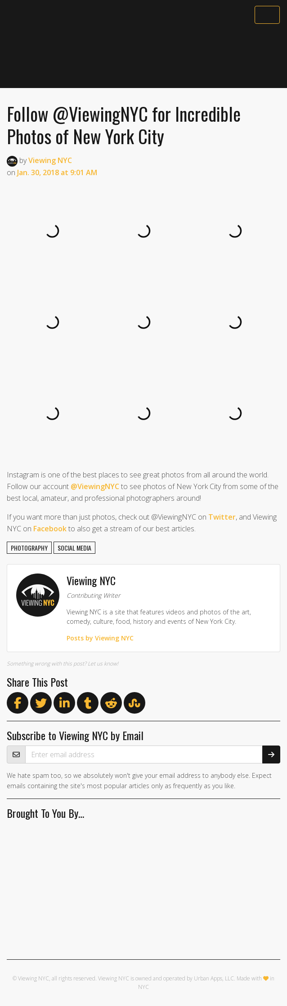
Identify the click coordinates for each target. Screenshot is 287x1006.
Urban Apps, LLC (214, 978)
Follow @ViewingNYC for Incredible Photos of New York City (124, 125)
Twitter (222, 517)
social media (74, 547)
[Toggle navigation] (267, 15)
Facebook (50, 529)
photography (29, 547)
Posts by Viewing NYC (100, 638)
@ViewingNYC (95, 486)
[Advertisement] (143, 57)
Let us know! (103, 663)
